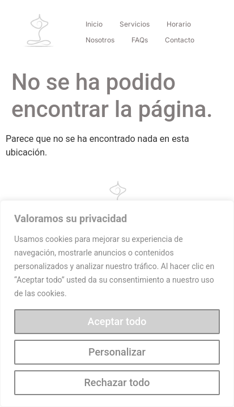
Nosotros (100, 40)
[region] (117, 303)
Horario (179, 24)
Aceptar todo (117, 321)
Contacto (179, 40)
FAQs (139, 40)
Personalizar (117, 352)
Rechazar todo (117, 382)
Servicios (135, 24)
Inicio (94, 24)
